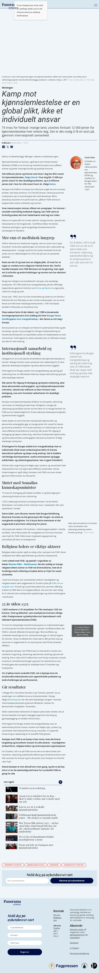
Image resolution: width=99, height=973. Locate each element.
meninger (59, 865)
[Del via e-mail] (11, 147)
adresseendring (77, 935)
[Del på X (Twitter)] (7, 147)
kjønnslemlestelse (39, 865)
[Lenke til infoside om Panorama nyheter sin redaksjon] (57, 921)
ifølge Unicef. (31, 177)
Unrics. (52, 184)
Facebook (74, 943)
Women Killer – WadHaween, (23, 564)
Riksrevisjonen (14, 699)
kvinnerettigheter (14, 865)
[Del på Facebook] (3, 147)
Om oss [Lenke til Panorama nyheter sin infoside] (56, 915)
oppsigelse (75, 938)
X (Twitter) (74, 948)
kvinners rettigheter (81, 865)
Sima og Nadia (43, 288)
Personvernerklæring (79, 953)
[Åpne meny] (95, 5)
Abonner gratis (76, 930)
